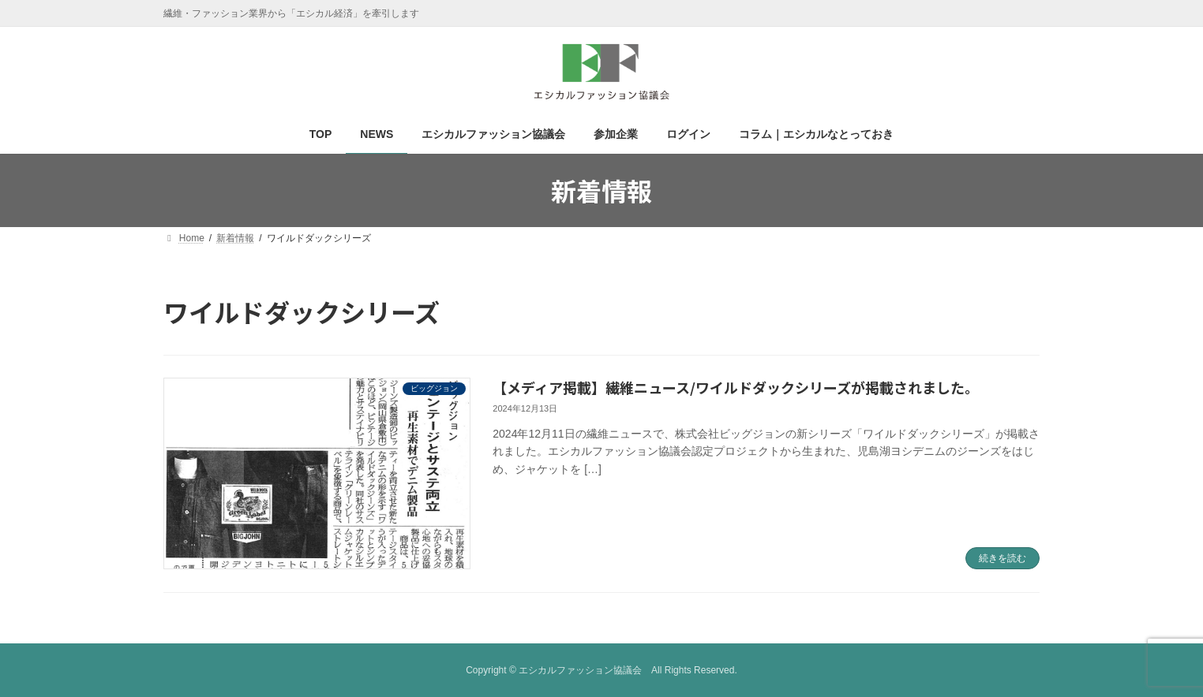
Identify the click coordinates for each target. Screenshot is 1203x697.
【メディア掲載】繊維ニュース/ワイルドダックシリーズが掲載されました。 (736, 387)
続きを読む (1002, 558)
